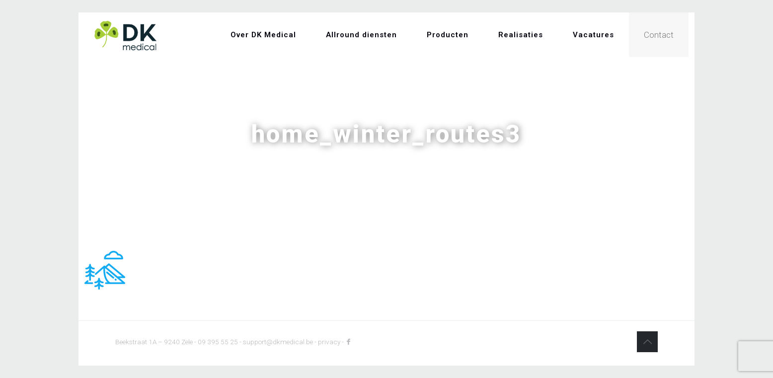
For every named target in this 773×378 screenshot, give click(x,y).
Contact (659, 35)
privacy (329, 342)
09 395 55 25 (218, 342)
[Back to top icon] (647, 341)
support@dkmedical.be (278, 342)
